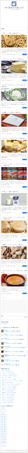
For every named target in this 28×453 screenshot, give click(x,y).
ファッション (3, 411)
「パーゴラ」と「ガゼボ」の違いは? (7, 372)
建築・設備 (3, 421)
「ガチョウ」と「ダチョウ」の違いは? (8, 399)
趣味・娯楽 (3, 436)
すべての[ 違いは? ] (4, 323)
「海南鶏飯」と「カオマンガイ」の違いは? (8, 392)
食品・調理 (13, 54)
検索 (2, 315)
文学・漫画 (3, 424)
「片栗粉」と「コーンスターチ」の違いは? (8, 389)
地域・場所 (3, 419)
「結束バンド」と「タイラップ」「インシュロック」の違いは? (12, 380)
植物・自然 (9, 54)
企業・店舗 (3, 414)
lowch (3, 54)
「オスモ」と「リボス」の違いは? (7, 397)
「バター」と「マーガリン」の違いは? (12, 59)
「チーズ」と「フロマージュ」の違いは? (13, 138)
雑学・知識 (3, 439)
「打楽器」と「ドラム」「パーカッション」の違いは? (10, 384)
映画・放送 (3, 426)
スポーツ (2, 409)
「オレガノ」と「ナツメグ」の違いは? (8, 395)
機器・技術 (3, 429)
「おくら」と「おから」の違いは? (7, 382)
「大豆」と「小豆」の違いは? (9, 33)
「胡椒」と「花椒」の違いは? (6, 370)
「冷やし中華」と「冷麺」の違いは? (7, 402)
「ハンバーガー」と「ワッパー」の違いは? (8, 379)
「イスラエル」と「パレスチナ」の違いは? (8, 387)
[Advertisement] (14, 19)
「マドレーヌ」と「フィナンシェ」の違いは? (9, 385)
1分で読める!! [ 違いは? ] (13, 7)
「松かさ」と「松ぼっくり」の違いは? (8, 394)
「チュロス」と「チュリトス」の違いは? (8, 374)
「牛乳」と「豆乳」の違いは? (9, 191)
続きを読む (24, 54)
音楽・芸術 (3, 441)
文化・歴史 (9, 133)
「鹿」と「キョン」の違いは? (6, 377)
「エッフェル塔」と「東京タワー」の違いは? (9, 375)
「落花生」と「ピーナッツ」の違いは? (12, 244)
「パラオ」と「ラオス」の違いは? (7, 400)
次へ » (24, 297)
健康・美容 (3, 416)
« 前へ (3, 297)
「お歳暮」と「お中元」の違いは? (11, 112)
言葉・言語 (3, 434)
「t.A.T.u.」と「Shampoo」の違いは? (7, 390)
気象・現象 (3, 431)
